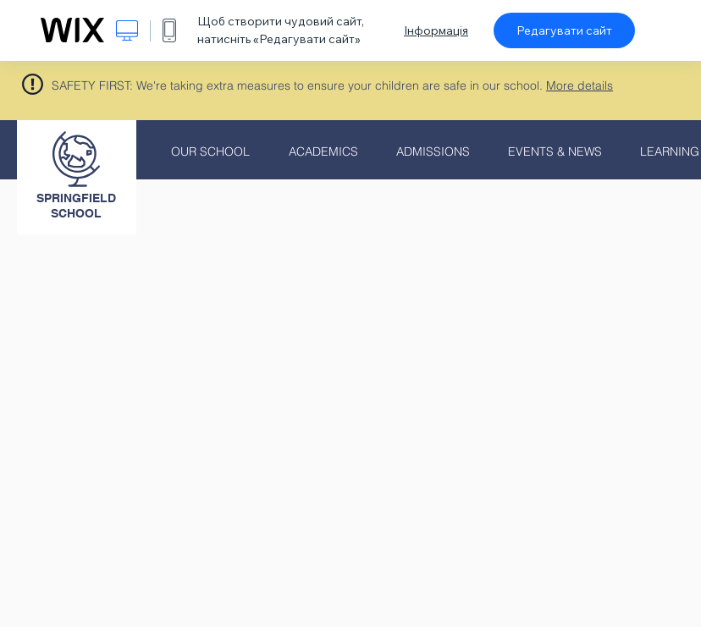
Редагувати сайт (564, 30)
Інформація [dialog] (436, 30)
